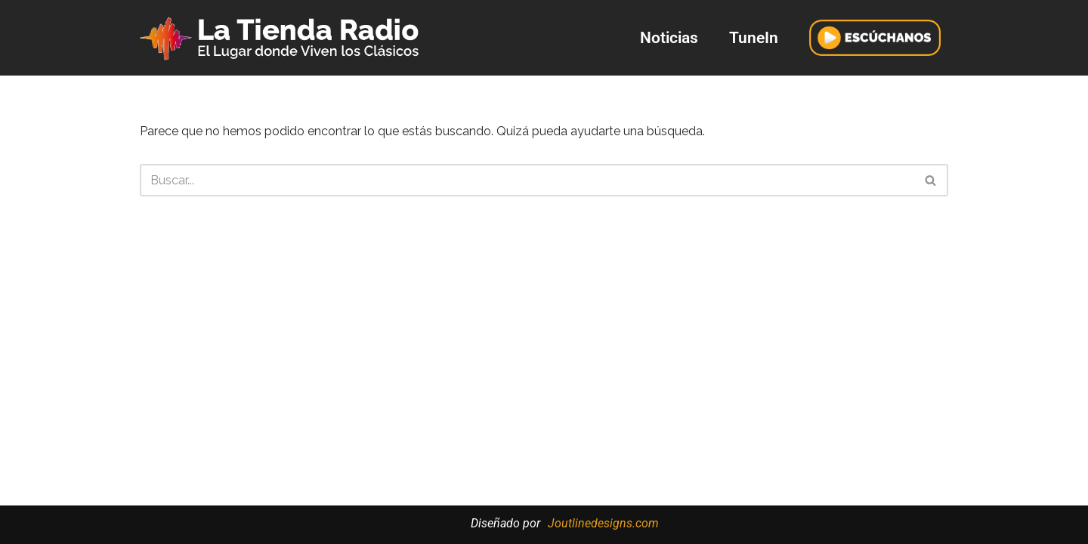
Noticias (669, 38)
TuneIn (753, 38)
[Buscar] (527, 180)
